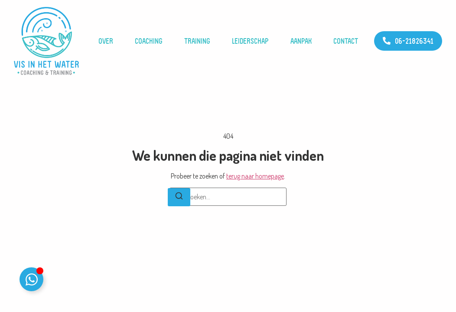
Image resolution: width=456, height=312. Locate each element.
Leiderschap (250, 41)
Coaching (149, 41)
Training (197, 41)
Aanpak (301, 41)
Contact (345, 41)
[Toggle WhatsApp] (31, 279)
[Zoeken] (179, 197)
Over (105, 41)
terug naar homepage (255, 176)
